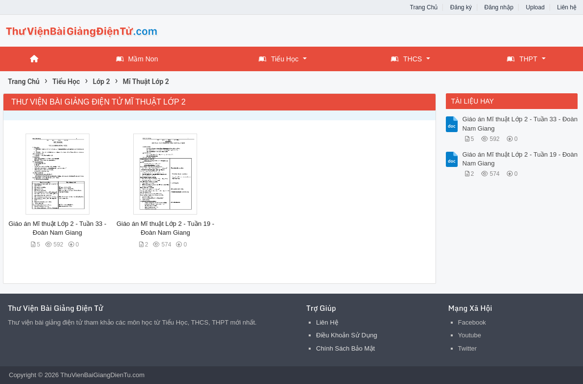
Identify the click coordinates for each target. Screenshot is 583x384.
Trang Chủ (424, 7)
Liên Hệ (327, 322)
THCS (406, 59)
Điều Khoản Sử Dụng (346, 335)
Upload (535, 7)
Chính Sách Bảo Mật (345, 348)
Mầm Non (137, 59)
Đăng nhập (498, 7)
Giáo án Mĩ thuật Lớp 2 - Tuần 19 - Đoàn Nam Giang (520, 159)
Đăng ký (461, 7)
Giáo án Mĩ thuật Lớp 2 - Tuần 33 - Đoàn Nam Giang (520, 123)
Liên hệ (567, 7)
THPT (522, 59)
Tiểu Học (278, 59)
